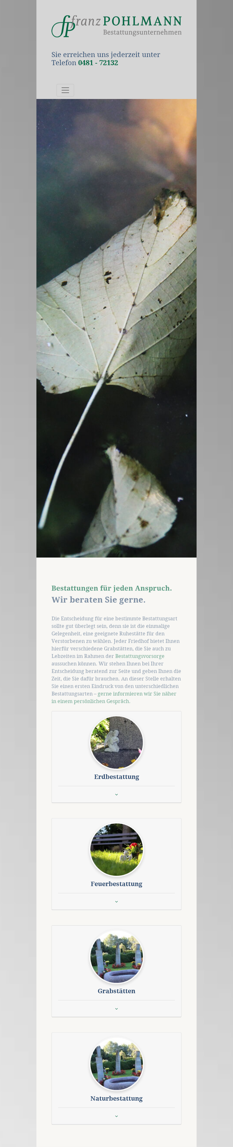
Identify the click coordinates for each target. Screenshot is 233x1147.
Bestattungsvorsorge (140, 664)
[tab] (116, 757)
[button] (116, 742)
